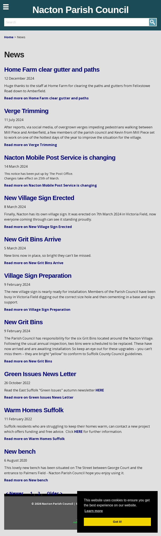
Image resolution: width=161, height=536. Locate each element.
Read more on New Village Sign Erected (38, 226)
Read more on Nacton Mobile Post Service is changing (50, 185)
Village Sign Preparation (37, 275)
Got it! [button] (117, 521)
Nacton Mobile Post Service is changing (59, 157)
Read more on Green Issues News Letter (38, 397)
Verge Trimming (26, 110)
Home (8, 37)
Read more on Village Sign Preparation (37, 309)
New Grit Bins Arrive (32, 239)
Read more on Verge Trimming (30, 144)
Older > (54, 493)
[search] (42, 22)
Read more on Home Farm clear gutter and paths (46, 98)
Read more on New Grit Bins (28, 361)
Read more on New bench (26, 480)
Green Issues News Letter (40, 373)
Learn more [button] (93, 511)
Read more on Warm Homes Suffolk (34, 438)
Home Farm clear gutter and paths (52, 69)
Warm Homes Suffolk (34, 410)
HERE (100, 390)
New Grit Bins (23, 322)
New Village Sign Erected (39, 197)
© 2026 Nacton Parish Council (52, 504)
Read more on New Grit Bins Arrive (33, 262)
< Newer (14, 493)
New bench (19, 451)
